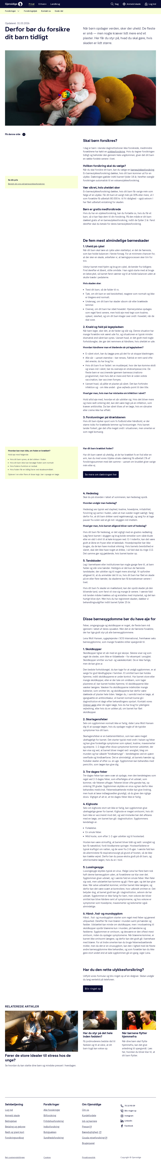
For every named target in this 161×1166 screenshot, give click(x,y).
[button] (115, 4)
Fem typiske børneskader (19, 144)
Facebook (126, 1126)
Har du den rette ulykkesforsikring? (23, 152)
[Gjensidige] (14, 4)
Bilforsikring (50, 1115)
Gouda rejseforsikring (94, 1137)
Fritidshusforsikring (54, 1121)
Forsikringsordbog (14, 1137)
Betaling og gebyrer (15, 1126)
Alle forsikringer (52, 1110)
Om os (85, 1110)
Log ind (9, 1110)
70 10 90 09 (127, 1105)
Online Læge (89, 705)
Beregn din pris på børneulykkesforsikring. (26, 184)
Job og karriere (89, 1121)
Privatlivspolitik (88, 1157)
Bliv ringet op (128, 1111)
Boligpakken (50, 1132)
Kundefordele (89, 1115)
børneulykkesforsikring (142, 169)
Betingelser (11, 1121)
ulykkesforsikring (116, 151)
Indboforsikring (51, 1126)
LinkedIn (126, 1121)
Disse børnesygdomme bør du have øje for (26, 148)
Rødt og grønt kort (14, 1132)
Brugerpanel (88, 1143)
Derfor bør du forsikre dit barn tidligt (24, 140)
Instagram (126, 1116)
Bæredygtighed (91, 1131)
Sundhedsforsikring (54, 1137)
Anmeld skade (12, 1115)
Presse (87, 1126)
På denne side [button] (15, 134)
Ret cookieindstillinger (15, 1157)
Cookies (47, 1157)
